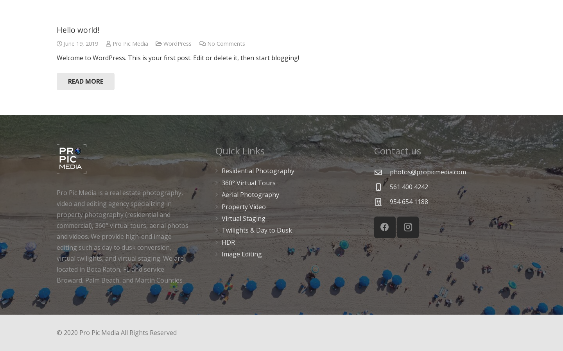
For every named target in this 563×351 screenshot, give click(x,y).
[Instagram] (408, 227)
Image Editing (242, 254)
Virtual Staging (243, 218)
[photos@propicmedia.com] (382, 172)
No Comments (226, 43)
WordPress (177, 43)
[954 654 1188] (382, 202)
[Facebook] (385, 227)
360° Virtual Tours (249, 183)
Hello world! (78, 30)
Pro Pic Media (130, 43)
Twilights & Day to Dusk (257, 230)
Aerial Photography (250, 194)
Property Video (244, 206)
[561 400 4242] (382, 187)
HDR (228, 242)
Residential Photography (258, 171)
